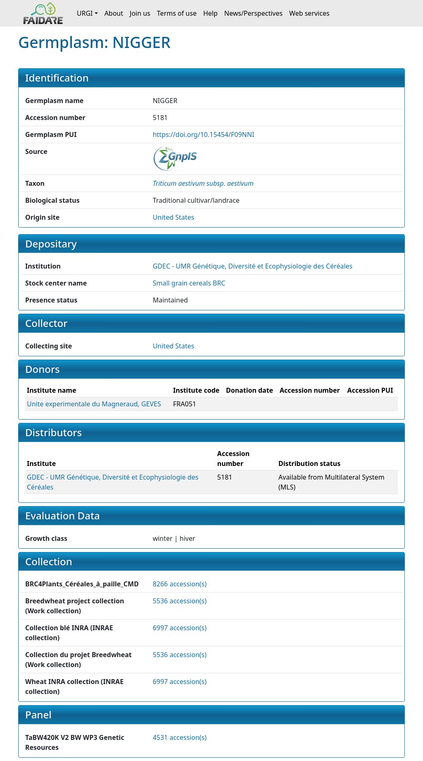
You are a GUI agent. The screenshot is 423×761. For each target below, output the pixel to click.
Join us (140, 13)
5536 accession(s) (180, 600)
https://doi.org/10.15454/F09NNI (203, 134)
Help (210, 13)
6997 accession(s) (180, 627)
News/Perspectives (253, 13)
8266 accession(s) (180, 583)
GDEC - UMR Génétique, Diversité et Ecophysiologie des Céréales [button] (253, 266)
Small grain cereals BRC (189, 283)
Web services (309, 13)
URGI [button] (85, 13)
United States (174, 217)
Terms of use (177, 13)
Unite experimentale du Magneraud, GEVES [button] (94, 403)
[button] (203, 183)
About (114, 13)
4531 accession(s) (180, 737)
